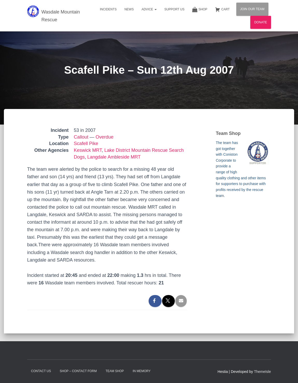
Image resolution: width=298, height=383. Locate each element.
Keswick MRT (88, 150)
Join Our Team (252, 9)
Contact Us (41, 371)
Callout (81, 137)
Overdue (105, 137)
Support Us (174, 9)
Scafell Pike (86, 143)
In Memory (141, 371)
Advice (149, 9)
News (129, 9)
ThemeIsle (262, 372)
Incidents (108, 9)
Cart (222, 9)
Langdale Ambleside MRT (114, 157)
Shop (199, 9)
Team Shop (115, 371)
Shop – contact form (78, 371)
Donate (260, 22)
